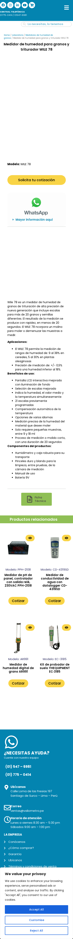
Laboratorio (17, 35)
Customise (36, 920)
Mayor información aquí (34, 218)
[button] (36, 218)
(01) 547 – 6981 (18, 765)
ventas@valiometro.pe (27, 809)
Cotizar (18, 599)
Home (7, 35)
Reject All (36, 931)
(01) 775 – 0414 (18, 773)
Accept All (36, 909)
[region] (36, 903)
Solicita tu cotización (36, 178)
